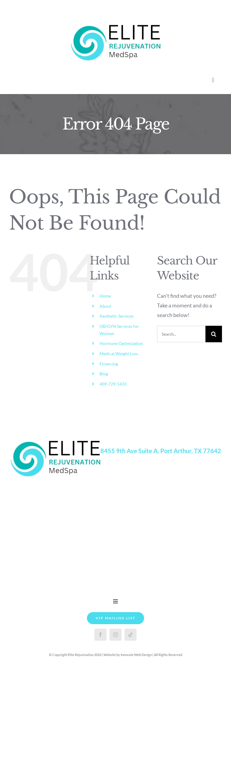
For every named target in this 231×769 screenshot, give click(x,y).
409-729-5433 (113, 383)
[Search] (213, 334)
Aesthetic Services (117, 316)
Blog (104, 373)
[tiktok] (131, 635)
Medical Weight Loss (119, 353)
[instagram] (115, 635)
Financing (109, 363)
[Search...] (181, 334)
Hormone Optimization (121, 343)
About (105, 306)
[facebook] (100, 635)
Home (105, 295)
